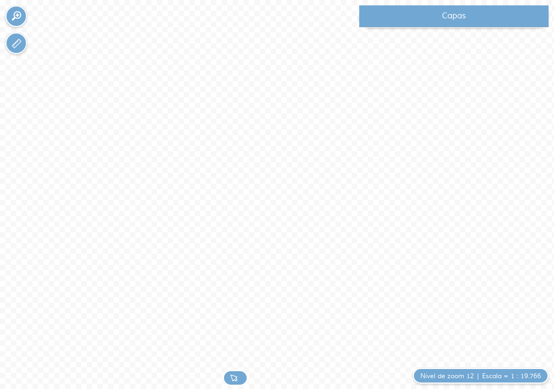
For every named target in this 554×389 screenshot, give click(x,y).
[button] (16, 16)
